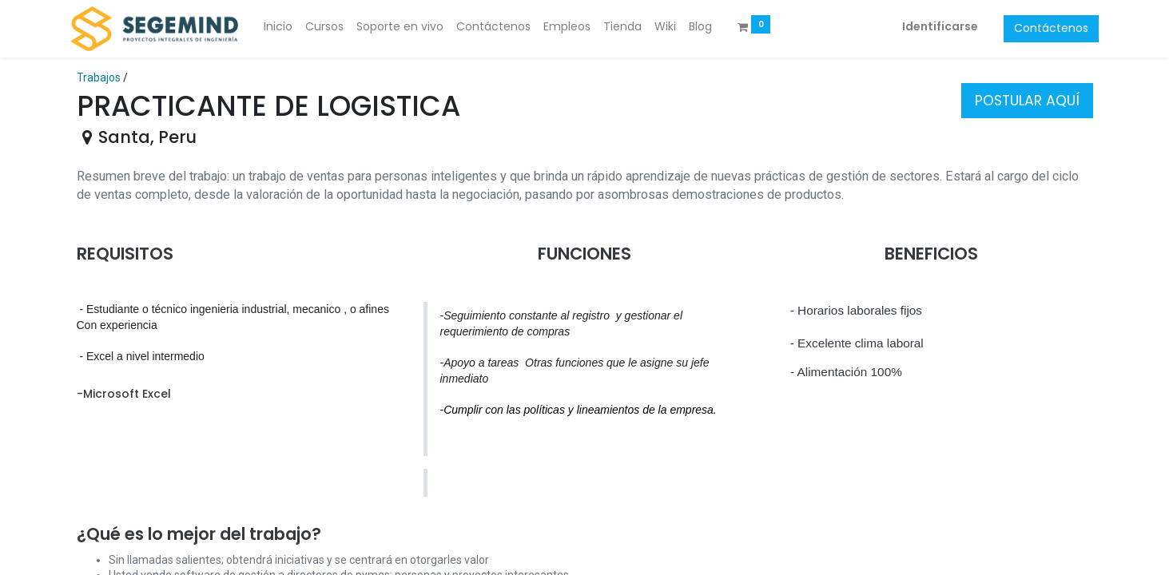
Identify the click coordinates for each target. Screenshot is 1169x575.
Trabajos (99, 77)
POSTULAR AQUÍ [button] (1027, 100)
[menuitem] (284, 27)
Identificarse (934, 26)
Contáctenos (1045, 28)
